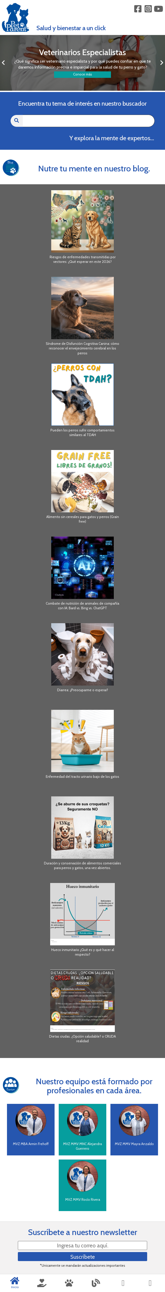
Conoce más (82, 74)
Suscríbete (82, 1257)
